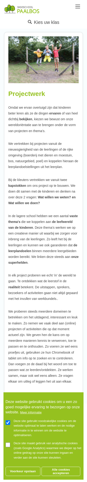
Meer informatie (31, 418)
